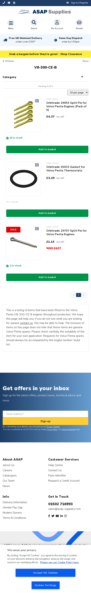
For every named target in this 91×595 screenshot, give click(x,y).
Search (33, 24)
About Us (8, 465)
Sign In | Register (77, 2)
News (6, 486)
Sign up (45, 421)
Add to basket (47, 149)
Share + (86, 61)
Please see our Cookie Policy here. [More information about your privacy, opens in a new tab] (59, 562)
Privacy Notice (53, 426)
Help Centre (55, 465)
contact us (26, 323)
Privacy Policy (52, 429)
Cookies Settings (45, 585)
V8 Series (9, 61)
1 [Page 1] (78, 295)
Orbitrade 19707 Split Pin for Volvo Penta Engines (66, 232)
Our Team (9, 480)
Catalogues (10, 475)
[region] (45, 570)
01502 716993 (60, 504)
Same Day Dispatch (70, 40)
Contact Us (55, 470)
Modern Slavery (12, 512)
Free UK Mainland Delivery (25, 40)
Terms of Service (68, 429)
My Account (57, 24)
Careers (7, 470)
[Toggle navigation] (11, 24)
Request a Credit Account (64, 480)
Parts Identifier (57, 475)
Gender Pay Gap (13, 507)
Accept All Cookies (45, 572)
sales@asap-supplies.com (64, 509)
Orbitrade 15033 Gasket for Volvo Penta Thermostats (65, 168)
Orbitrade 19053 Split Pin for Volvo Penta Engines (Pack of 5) (66, 106)
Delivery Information (15, 502)
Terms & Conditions (14, 518)
